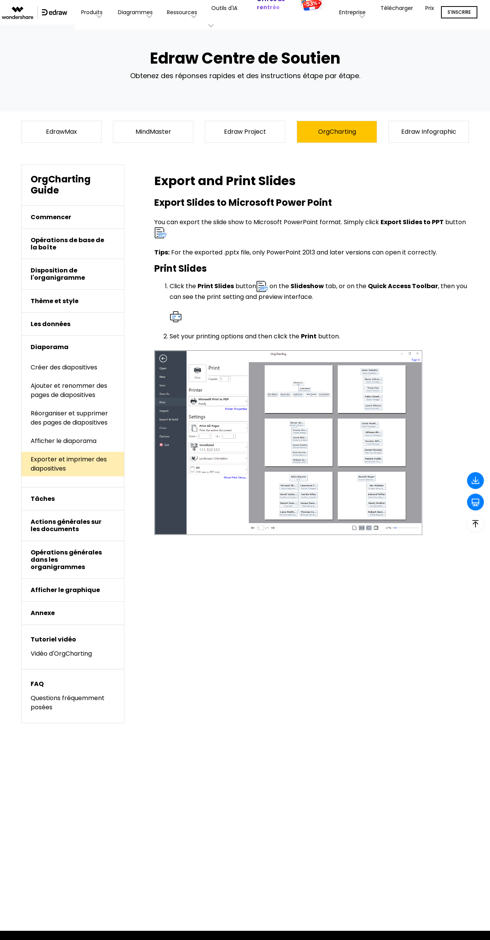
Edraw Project (245, 131)
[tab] (73, 217)
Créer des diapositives (64, 367)
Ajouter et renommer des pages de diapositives (69, 390)
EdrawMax (61, 131)
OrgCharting (337, 131)
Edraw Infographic (428, 131)
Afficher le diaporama (63, 440)
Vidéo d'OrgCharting (61, 653)
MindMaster (153, 131)
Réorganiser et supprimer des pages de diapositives (69, 418)
